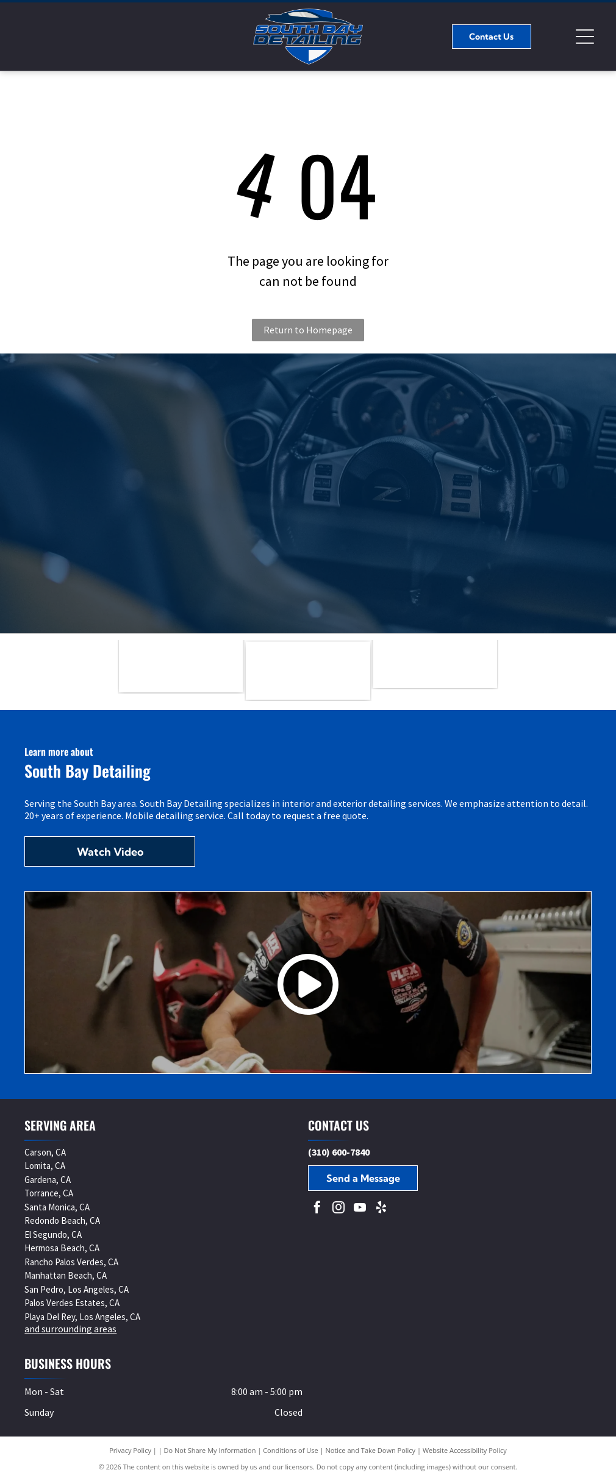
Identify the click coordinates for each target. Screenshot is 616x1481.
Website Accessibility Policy (465, 1450)
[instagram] (338, 1209)
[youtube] (360, 1209)
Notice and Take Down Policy (371, 1450)
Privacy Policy (130, 1450)
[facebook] (317, 1209)
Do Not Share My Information (210, 1450)
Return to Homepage (308, 330)
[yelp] (381, 1209)
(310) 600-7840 (339, 1152)
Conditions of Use (290, 1450)
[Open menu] (585, 36)
